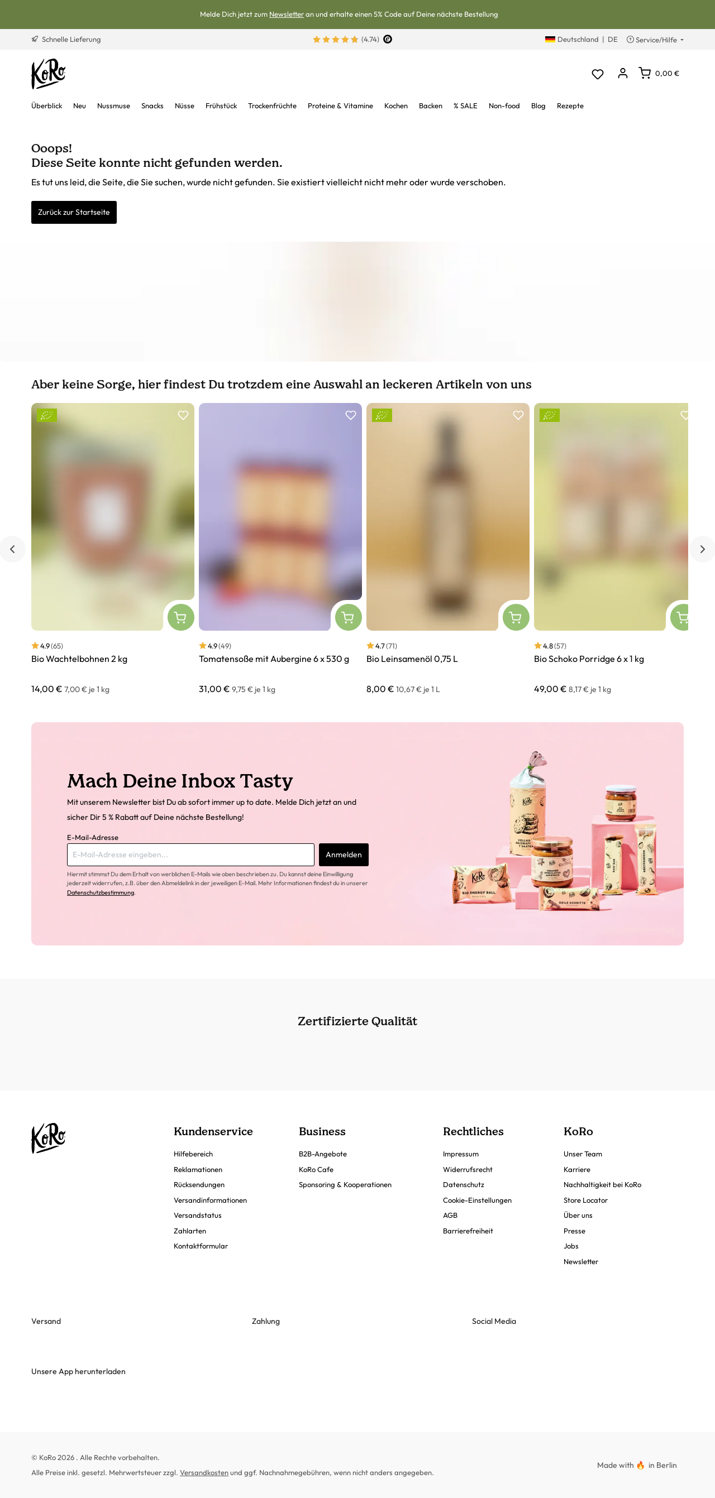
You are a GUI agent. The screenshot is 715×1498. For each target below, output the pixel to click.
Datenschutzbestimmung (100, 892)
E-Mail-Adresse (92, 837)
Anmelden (344, 854)
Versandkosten (204, 1472)
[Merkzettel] (597, 74)
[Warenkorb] (659, 73)
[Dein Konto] (622, 74)
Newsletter (286, 13)
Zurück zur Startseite (74, 212)
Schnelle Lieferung (66, 39)
